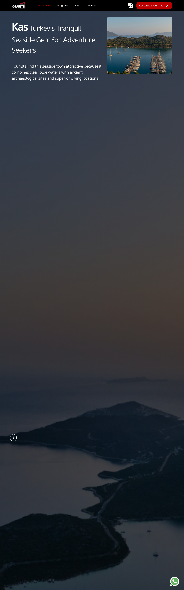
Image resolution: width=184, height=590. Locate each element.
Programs (63, 5)
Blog (77, 5)
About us (92, 5)
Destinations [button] (44, 5)
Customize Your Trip (154, 5)
